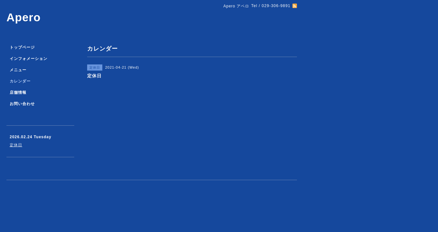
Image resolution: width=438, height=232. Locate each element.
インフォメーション (28, 58)
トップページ (22, 47)
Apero (23, 17)
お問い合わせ (22, 104)
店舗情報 (18, 92)
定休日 (16, 145)
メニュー (18, 70)
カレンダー (20, 81)
